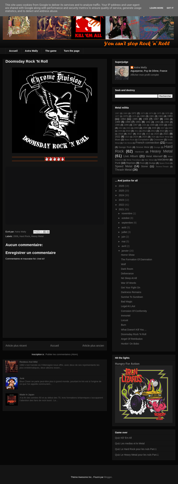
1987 (156, 119)
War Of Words (128, 283)
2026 (153, 137)
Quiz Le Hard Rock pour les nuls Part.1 (136, 449)
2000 (161, 125)
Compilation (143, 139)
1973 (143, 113)
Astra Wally (31, 50)
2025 (144, 137)
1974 (151, 113)
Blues (117, 139)
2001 (170, 125)
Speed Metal (123, 166)
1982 (160, 116)
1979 (134, 116)
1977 (117, 116)
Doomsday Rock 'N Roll (133, 334)
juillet (125, 232)
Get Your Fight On (130, 287)
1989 (117, 121)
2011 (136, 131)
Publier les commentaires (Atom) (62, 354)
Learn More (156, 8)
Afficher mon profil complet (145, 74)
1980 (142, 116)
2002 (120, 128)
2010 (128, 131)
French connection (147, 142)
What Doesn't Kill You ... (134, 329)
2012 (144, 131)
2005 (145, 128)
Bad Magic (126, 301)
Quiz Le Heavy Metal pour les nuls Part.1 (136, 454)
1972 (133, 113)
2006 (15, 236)
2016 (120, 134)
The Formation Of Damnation (136, 259)
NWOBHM (163, 159)
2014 (162, 131)
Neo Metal (149, 160)
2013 (153, 131)
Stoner (144, 166)
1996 (126, 125)
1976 (167, 113)
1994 (166, 122)
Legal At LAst (128, 306)
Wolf (123, 264)
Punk (117, 163)
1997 (135, 125)
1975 (159, 113)
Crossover (158, 139)
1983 (170, 116)
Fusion (169, 143)
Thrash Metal (123, 169)
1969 (125, 113)
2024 (135, 137)
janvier (125, 250)
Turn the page (72, 50)
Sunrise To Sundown (132, 297)
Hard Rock (25, 236)
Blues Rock (129, 140)
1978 (125, 116)
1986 (145, 119)
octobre (126, 218)
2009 (120, 131)
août (124, 227)
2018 (139, 134)
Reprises (131, 163)
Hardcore (139, 152)
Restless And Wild (28, 362)
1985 (135, 119)
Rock (142, 163)
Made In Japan (27, 394)
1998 (144, 125)
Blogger (108, 477)
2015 (170, 131)
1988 (166, 119)
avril (124, 246)
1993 (157, 122)
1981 (151, 116)
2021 (166, 133)
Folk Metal (127, 143)
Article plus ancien (93, 345)
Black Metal (164, 137)
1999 (152, 125)
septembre (128, 222)
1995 (117, 125)
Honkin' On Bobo (130, 343)
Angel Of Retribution (132, 338)
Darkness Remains (131, 292)
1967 (117, 113)
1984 (123, 119)
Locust (124, 320)
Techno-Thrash (162, 166)
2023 (127, 137)
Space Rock (164, 163)
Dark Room (127, 269)
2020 (156, 134)
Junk (22, 378)
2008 (170, 128)
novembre (127, 213)
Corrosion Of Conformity (134, 311)
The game (50, 50)
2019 (148, 134)
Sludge (152, 163)
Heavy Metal (37, 236)
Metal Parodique (134, 160)
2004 (136, 128)
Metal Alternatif (154, 156)
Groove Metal (142, 147)
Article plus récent (16, 345)
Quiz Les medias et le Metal (130, 443)
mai (124, 241)
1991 (138, 121)
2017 (129, 134)
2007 (162, 128)
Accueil (13, 50)
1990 (128, 121)
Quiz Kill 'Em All (123, 437)
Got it (170, 8)
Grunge (157, 147)
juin (124, 236)
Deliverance (127, 273)
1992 (148, 122)
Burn (123, 324)
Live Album (130, 156)
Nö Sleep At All (129, 278)
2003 (128, 128)
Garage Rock (125, 147)
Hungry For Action (127, 363)
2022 (117, 136)
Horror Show (128, 254)
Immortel (125, 315)
